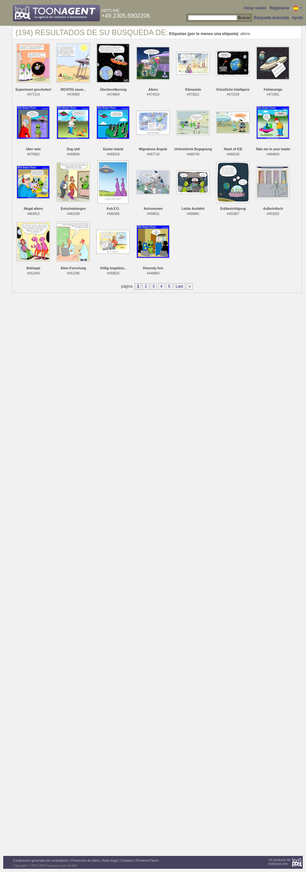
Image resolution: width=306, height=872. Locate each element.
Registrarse (279, 8)
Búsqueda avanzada (271, 17)
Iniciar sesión (255, 8)
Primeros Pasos (147, 860)
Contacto (126, 860)
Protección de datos (85, 860)
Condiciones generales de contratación (41, 860)
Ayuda (297, 17)
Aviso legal (110, 860)
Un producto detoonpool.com (280, 862)
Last (179, 286)
